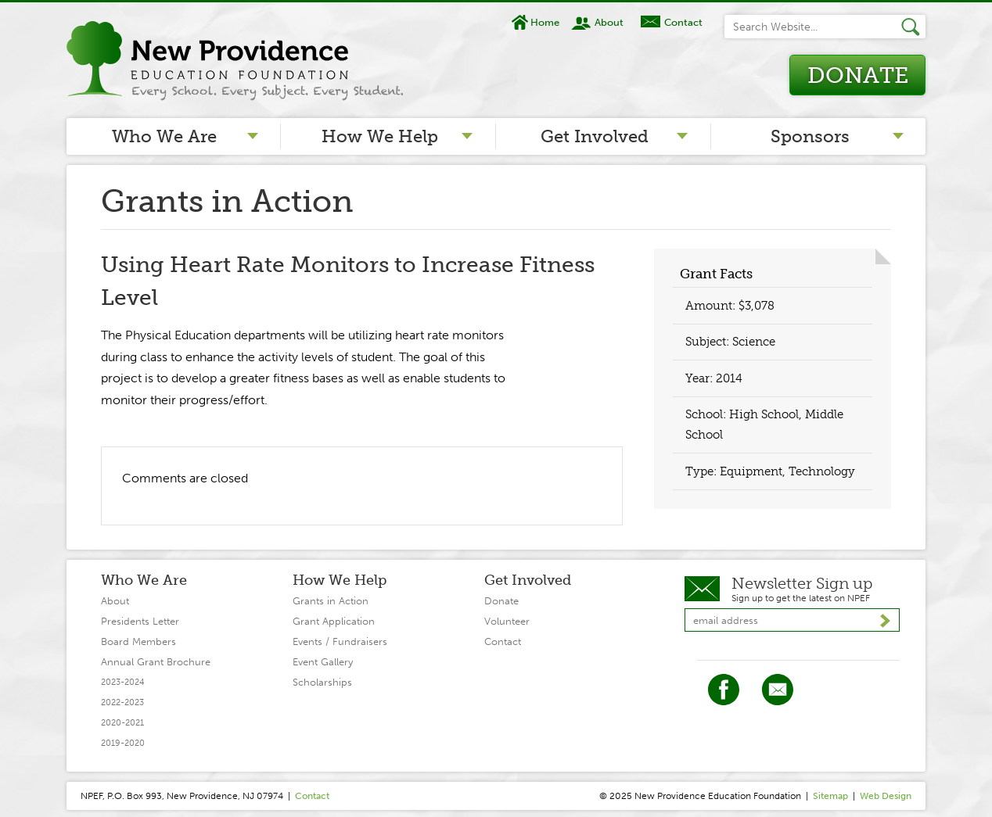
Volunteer (507, 621)
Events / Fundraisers (340, 641)
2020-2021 (122, 723)
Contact (683, 22)
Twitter (777, 689)
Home (544, 22)
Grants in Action (330, 601)
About (609, 22)
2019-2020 (123, 743)
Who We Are (164, 136)
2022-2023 (122, 702)
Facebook (723, 689)
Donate (857, 75)
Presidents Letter (140, 621)
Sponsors (810, 136)
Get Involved (595, 136)
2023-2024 (123, 682)
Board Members (138, 641)
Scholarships (322, 682)
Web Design (885, 795)
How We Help (380, 136)
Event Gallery (323, 662)
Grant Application (334, 621)
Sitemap (830, 795)
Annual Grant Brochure (155, 662)
